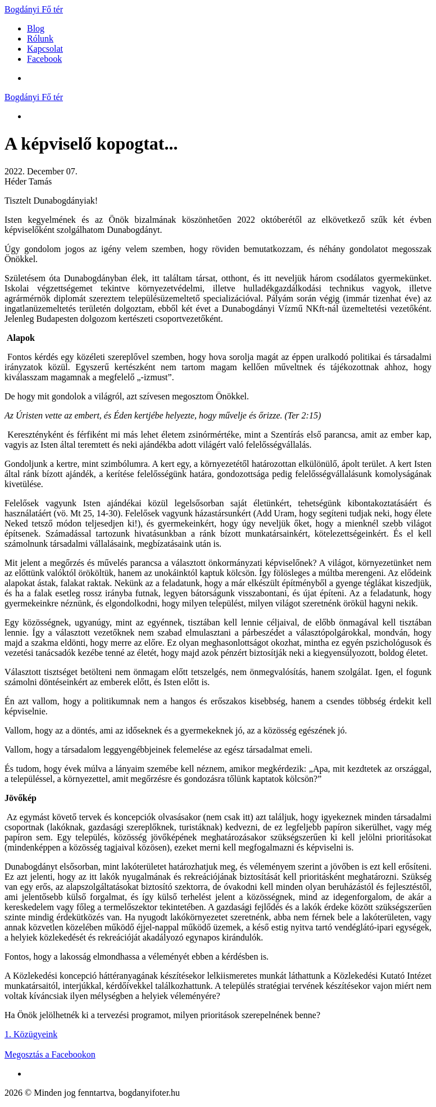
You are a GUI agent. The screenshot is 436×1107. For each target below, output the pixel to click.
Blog (35, 28)
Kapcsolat (45, 48)
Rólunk (40, 38)
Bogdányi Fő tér (33, 9)
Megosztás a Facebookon (50, 1054)
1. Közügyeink (30, 1034)
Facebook (44, 59)
